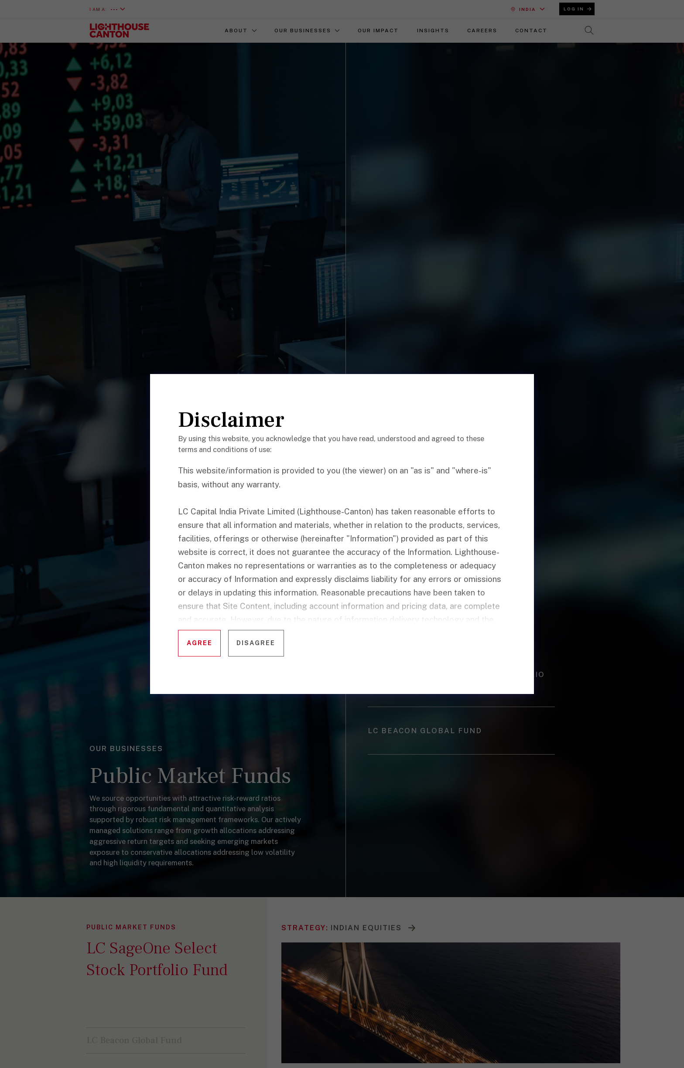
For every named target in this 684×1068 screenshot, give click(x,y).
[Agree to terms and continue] (199, 643)
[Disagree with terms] (256, 643)
